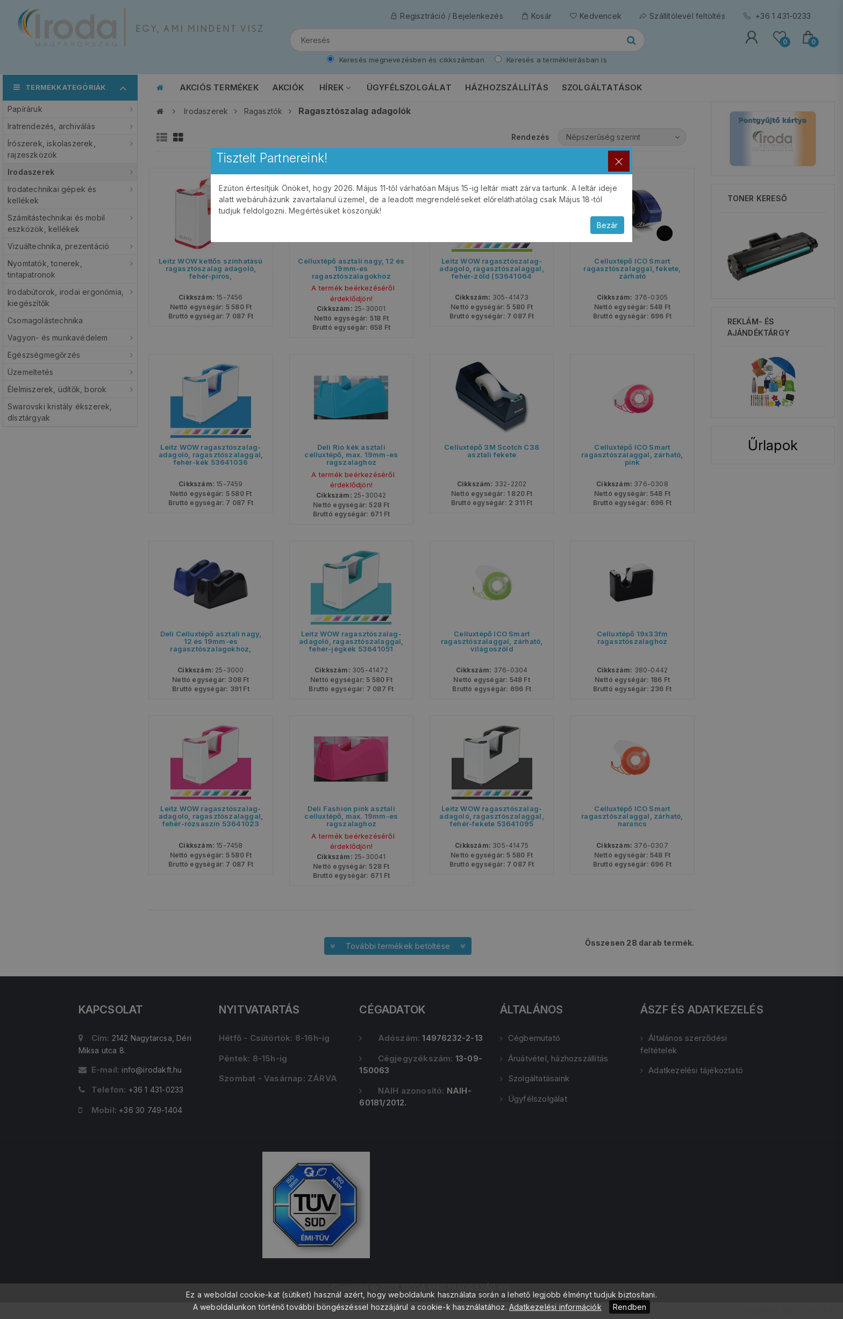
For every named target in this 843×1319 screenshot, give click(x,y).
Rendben (629, 1306)
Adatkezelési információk (555, 1306)
